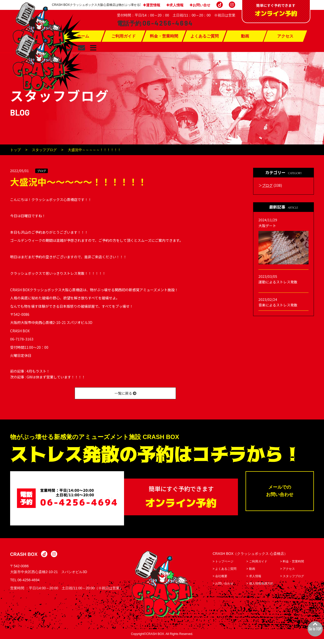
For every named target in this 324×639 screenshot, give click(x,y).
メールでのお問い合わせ (279, 491)
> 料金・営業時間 (292, 561)
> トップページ (223, 561)
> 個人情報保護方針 (259, 583)
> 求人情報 (253, 576)
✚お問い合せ (200, 5)
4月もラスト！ (38, 371)
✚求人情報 (175, 5)
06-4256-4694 (28, 580)
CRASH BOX (23, 554)
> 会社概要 (220, 576)
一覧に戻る (125, 393)
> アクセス (287, 569)
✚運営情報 (151, 5)
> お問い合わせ (223, 583)
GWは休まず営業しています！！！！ (56, 376)
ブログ (41, 171)
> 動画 (250, 569)
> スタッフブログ (292, 576)
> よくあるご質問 (224, 569)
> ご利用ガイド (256, 561)
